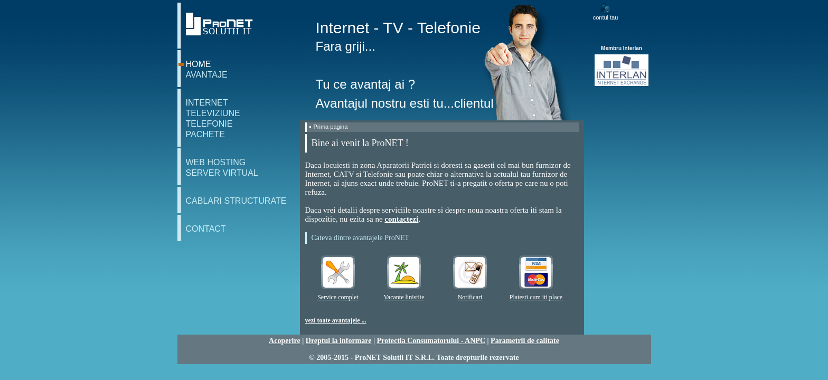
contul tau (605, 17)
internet (207, 102)
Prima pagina (331, 127)
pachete (205, 134)
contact (206, 228)
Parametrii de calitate (525, 341)
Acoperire (284, 341)
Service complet (338, 297)
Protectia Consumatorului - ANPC (431, 341)
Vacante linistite (404, 297)
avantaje (207, 74)
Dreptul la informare (339, 341)
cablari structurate (236, 200)
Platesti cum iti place (536, 297)
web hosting (216, 162)
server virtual (222, 172)
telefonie (209, 123)
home (198, 64)
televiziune (213, 113)
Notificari (470, 297)
